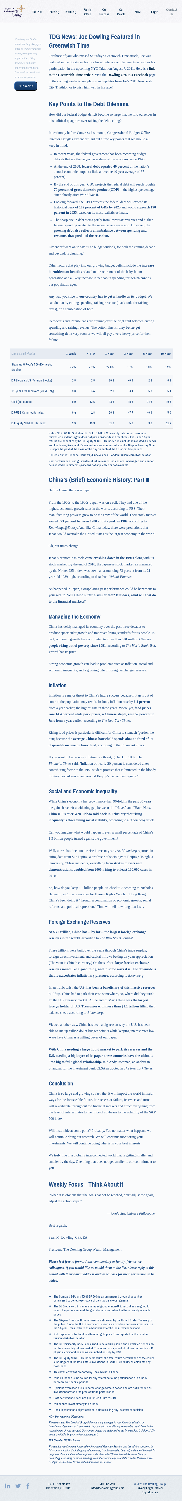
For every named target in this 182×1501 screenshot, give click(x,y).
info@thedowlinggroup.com (107, 1488)
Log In (154, 12)
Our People (121, 12)
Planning (54, 12)
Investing (71, 12)
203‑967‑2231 (107, 1484)
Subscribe (26, 86)
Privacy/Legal (145, 1488)
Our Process (104, 12)
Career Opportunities (152, 1490)
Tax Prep (37, 12)
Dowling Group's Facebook (127, 75)
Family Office (87, 12)
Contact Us (171, 12)
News (138, 12)
